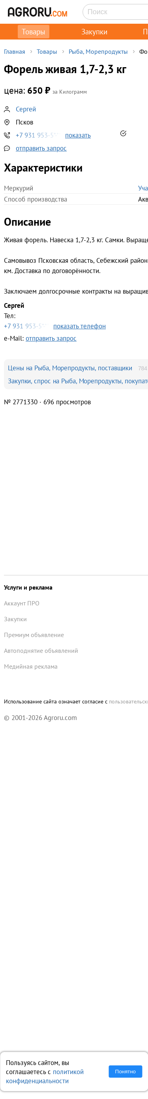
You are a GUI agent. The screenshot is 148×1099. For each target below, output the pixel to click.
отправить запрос (41, 148)
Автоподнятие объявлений (41, 650)
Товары (33, 31)
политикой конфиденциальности (45, 1076)
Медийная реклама (31, 666)
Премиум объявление (34, 635)
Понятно (125, 1071)
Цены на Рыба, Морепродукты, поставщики (70, 367)
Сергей (26, 108)
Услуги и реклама (28, 587)
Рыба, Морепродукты (98, 51)
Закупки (94, 31)
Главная (14, 51)
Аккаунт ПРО (21, 603)
